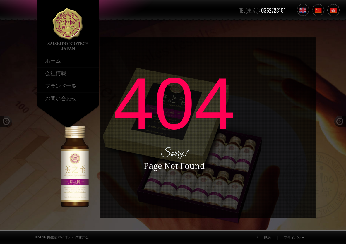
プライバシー (294, 238)
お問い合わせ (61, 98)
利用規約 (264, 238)
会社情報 (55, 73)
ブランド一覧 (61, 85)
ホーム (53, 60)
